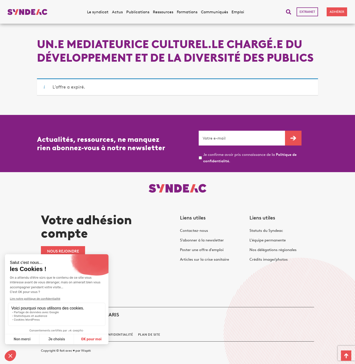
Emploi (237, 12)
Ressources (163, 12)
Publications (137, 12)
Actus (117, 12)
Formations (187, 12)
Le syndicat (97, 12)
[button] (288, 12)
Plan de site (149, 334)
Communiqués (214, 12)
